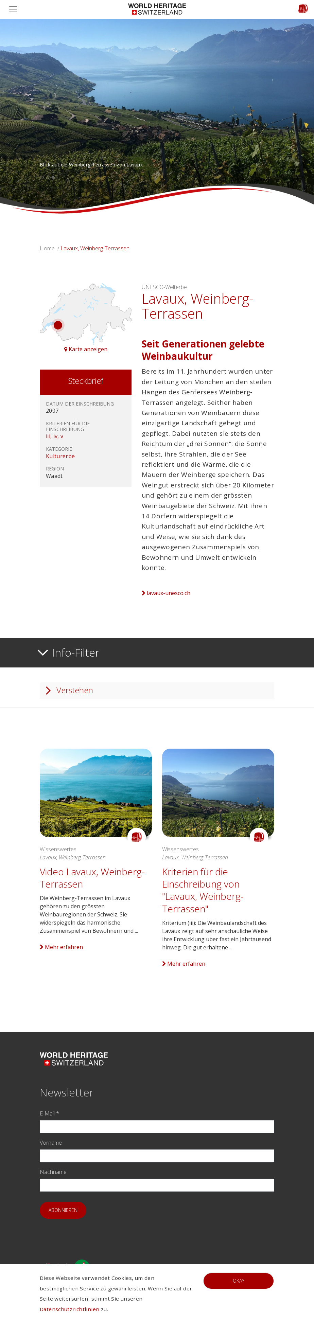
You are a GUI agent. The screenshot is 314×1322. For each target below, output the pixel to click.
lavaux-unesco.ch (166, 593)
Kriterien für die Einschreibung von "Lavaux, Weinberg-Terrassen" (203, 890)
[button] (23, 116)
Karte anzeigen (85, 349)
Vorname (51, 1142)
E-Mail (49, 1113)
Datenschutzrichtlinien (69, 1309)
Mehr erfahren (61, 947)
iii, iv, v (54, 436)
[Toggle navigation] (15, 9)
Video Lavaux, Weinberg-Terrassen (92, 877)
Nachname (53, 1172)
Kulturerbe (60, 456)
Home (47, 248)
